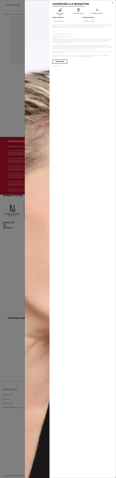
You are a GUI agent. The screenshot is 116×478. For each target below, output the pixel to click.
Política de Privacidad (104, 55)
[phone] (98, 21)
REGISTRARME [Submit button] (60, 61)
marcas (75, 27)
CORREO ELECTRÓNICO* (58, 17)
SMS (69, 31)
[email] (66, 21)
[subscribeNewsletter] (53, 31)
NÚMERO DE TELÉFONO (88, 17)
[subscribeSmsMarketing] (64, 31)
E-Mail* (58, 31)
